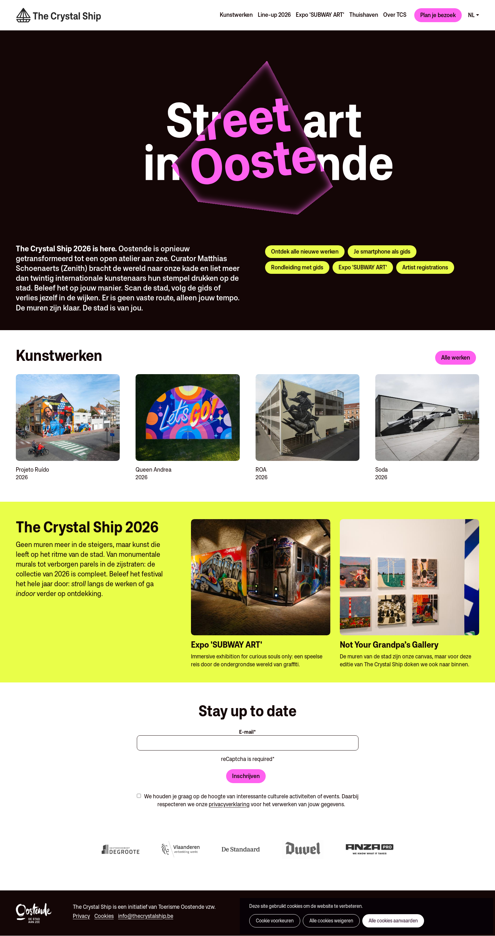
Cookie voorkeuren (275, 921)
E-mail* (247, 732)
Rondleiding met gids (297, 267)
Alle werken (455, 357)
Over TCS (394, 14)
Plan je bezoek (438, 14)
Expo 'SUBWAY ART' (320, 14)
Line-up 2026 (274, 14)
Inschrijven (246, 775)
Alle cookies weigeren (331, 921)
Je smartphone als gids (382, 251)
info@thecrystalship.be (145, 916)
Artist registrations (425, 267)
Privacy (81, 916)
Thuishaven (363, 14)
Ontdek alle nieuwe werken (305, 251)
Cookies (104, 916)
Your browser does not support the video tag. (89, 82)
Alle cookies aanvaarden (393, 921)
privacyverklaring (229, 804)
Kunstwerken (236, 14)
